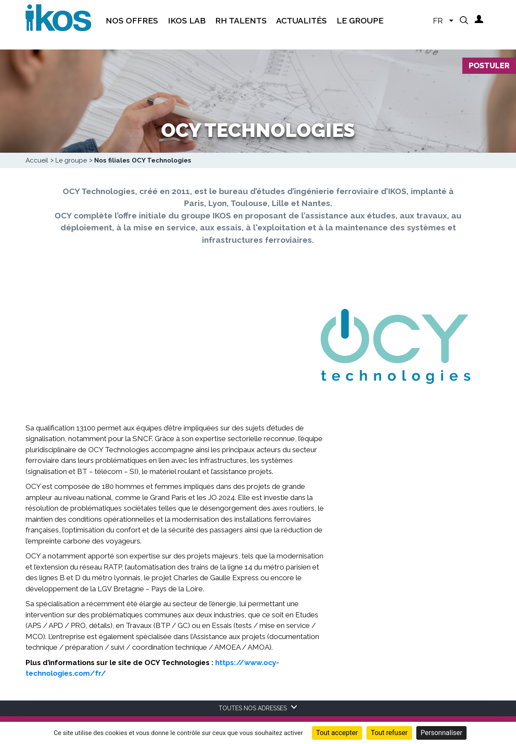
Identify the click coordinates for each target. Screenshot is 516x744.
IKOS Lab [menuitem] (187, 20)
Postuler (489, 65)
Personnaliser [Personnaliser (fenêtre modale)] (441, 733)
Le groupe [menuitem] (360, 20)
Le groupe (71, 160)
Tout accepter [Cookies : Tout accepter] (337, 733)
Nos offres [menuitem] (132, 20)
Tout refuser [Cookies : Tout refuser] (389, 733)
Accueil (37, 160)
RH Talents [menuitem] (241, 20)
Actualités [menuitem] (301, 20)
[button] (464, 20)
